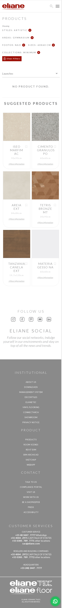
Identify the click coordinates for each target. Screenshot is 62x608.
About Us (31, 382)
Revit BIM (31, 449)
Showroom (31, 417)
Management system (31, 392)
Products (31, 439)
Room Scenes (31, 444)
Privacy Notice (30, 422)
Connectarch (31, 412)
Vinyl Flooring (31, 407)
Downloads (31, 387)
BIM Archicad (31, 455)
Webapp (31, 465)
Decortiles (31, 397)
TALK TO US (31, 482)
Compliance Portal (31, 487)
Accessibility (31, 512)
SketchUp (31, 460)
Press (31, 507)
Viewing (5, 26)
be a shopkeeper (31, 502)
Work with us (31, 497)
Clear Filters (13, 59)
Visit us (31, 492)
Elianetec (31, 402)
